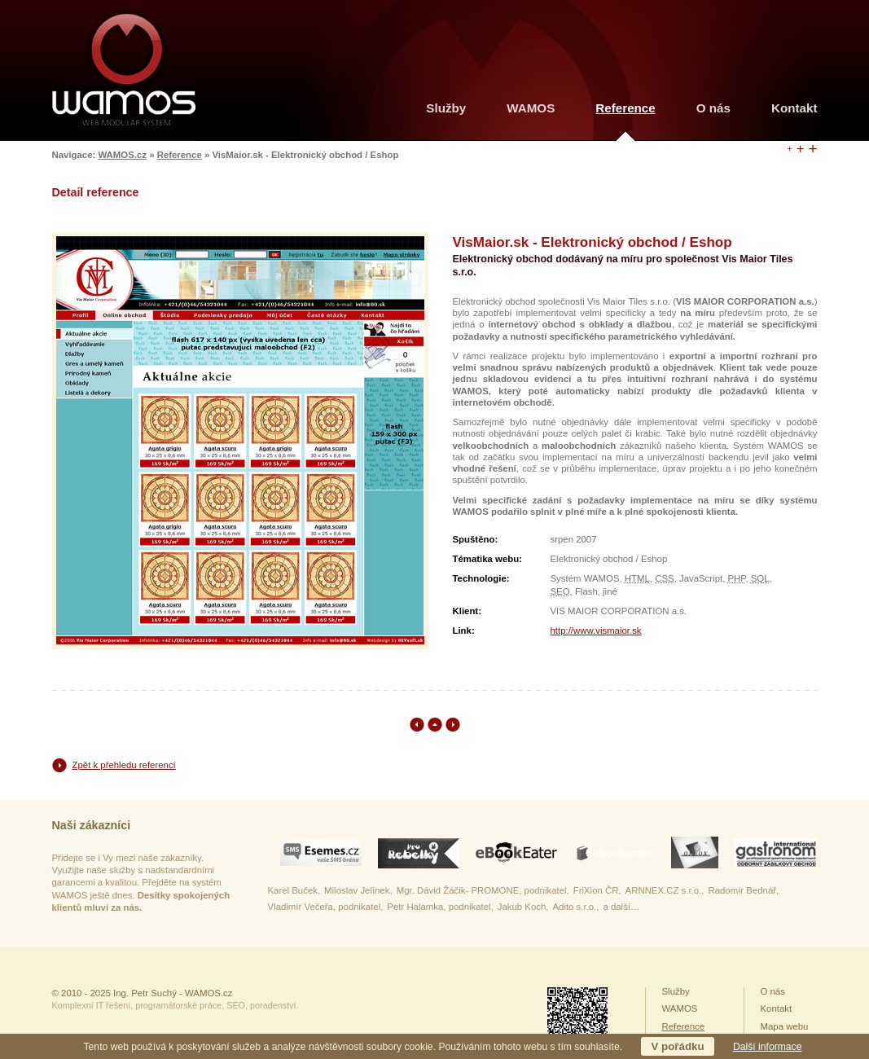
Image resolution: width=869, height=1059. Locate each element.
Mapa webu (785, 1026)
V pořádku (677, 1046)
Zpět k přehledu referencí (124, 765)
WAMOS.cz (122, 155)
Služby (446, 108)
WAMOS (531, 108)
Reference (179, 155)
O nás (713, 108)
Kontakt (794, 108)
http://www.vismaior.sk (596, 630)
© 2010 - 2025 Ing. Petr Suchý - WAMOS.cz (142, 993)
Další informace (767, 1046)
